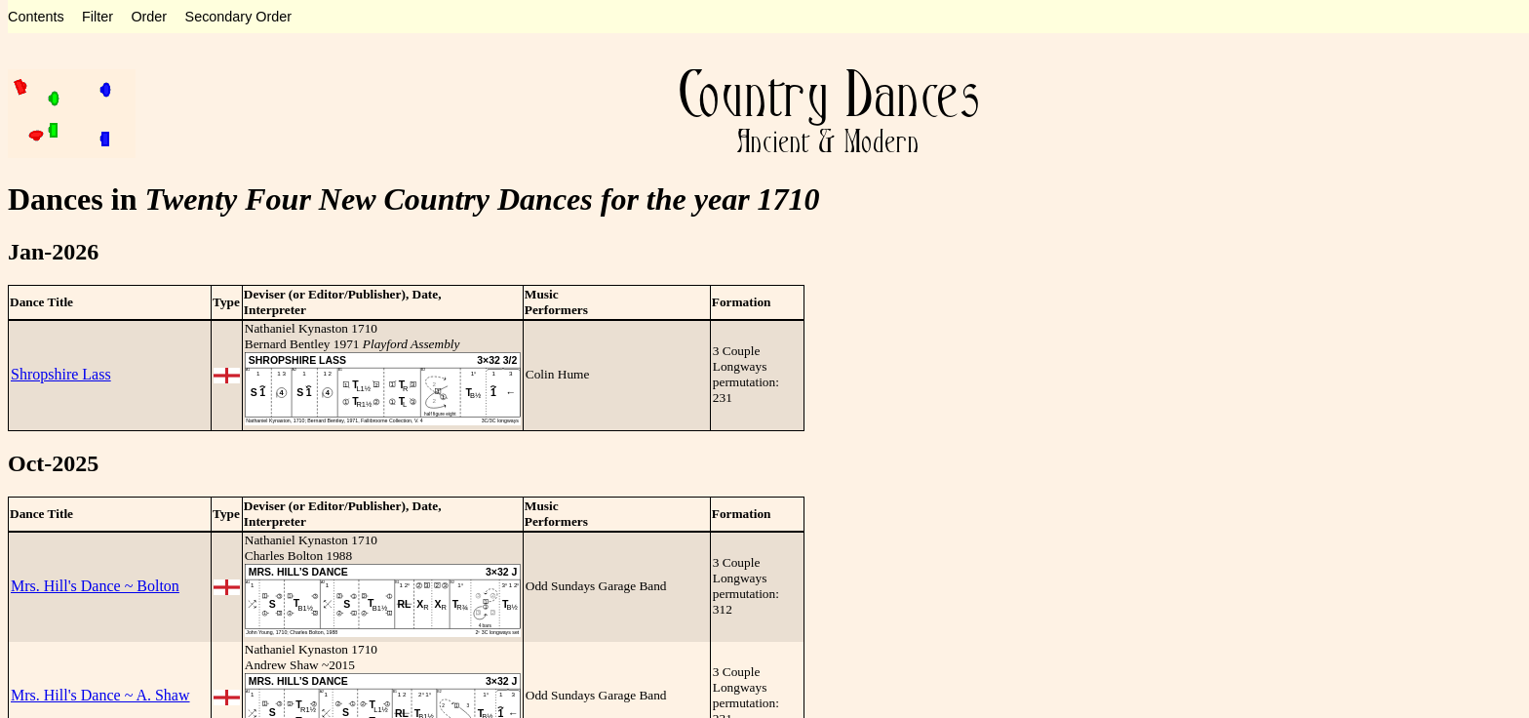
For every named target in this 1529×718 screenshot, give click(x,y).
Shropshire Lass (61, 374)
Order (149, 16)
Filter (97, 16)
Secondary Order (239, 16)
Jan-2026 (53, 251)
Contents (36, 16)
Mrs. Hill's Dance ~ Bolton (95, 586)
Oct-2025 (53, 463)
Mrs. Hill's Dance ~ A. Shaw (100, 695)
